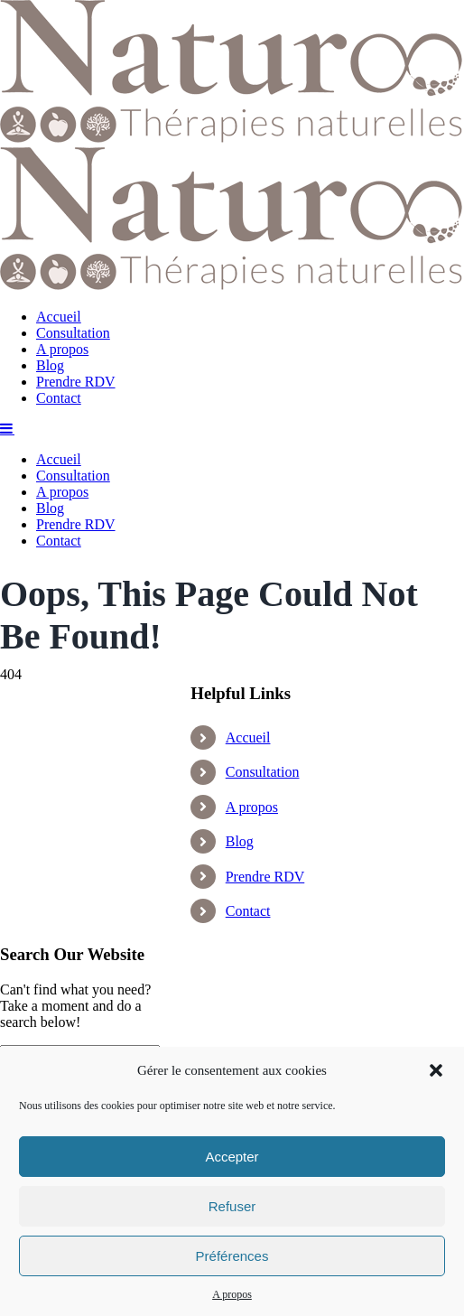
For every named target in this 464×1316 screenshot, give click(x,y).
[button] (436, 1070)
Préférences (232, 1256)
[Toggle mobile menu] (7, 977)
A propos (232, 1294)
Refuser (232, 1206)
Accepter (231, 1156)
